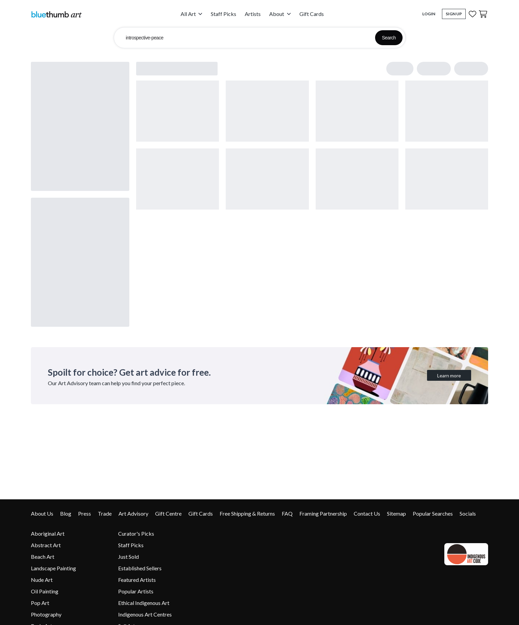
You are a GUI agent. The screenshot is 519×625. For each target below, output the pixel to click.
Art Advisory (133, 513)
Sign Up (454, 13)
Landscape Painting (53, 568)
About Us (42, 513)
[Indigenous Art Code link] (465, 554)
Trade (105, 513)
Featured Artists (137, 579)
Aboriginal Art (47, 533)
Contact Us (367, 513)
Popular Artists (135, 591)
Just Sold (128, 556)
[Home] (56, 14)
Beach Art (42, 556)
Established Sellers (140, 568)
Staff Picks (223, 14)
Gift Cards (311, 14)
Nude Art (42, 579)
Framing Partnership (323, 513)
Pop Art (40, 603)
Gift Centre (168, 513)
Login (428, 13)
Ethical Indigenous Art (143, 603)
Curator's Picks (136, 533)
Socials (468, 513)
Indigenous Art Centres (145, 614)
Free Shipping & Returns (247, 513)
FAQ (287, 513)
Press (84, 513)
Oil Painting (44, 591)
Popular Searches (433, 513)
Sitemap (396, 513)
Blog (65, 513)
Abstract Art (46, 545)
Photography (46, 614)
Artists (253, 14)
